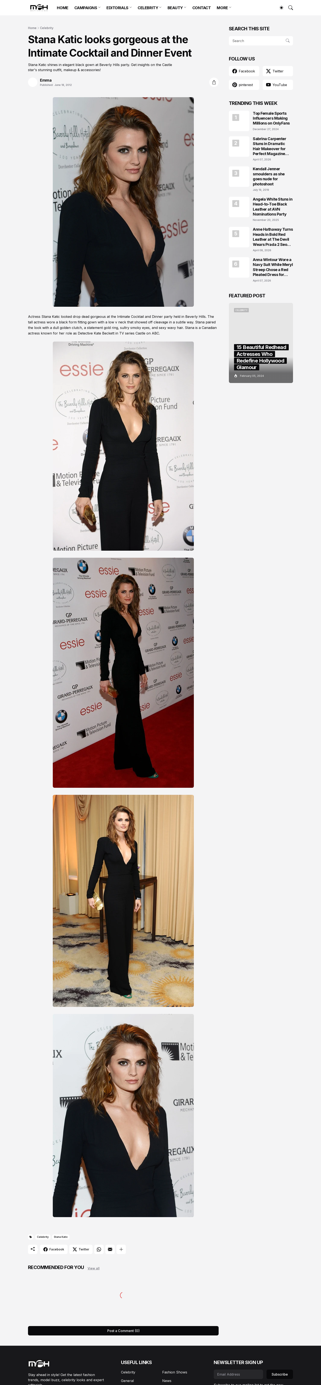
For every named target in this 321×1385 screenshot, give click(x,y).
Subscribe (280, 1374)
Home (32, 28)
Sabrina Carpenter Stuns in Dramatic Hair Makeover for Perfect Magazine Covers (269, 146)
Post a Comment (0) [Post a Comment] (123, 1331)
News (166, 1381)
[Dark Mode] (279, 7)
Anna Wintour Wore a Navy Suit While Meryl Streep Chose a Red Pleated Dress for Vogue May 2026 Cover (273, 267)
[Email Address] (238, 1374)
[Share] (214, 82)
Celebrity (46, 28)
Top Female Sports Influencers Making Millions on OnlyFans (271, 118)
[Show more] (121, 1249)
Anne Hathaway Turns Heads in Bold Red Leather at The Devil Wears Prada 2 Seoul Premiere (273, 237)
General (127, 1381)
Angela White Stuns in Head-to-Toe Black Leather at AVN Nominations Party (273, 206)
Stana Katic (61, 1236)
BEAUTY (175, 8)
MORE (222, 8)
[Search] (288, 7)
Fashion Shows (174, 1372)
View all (94, 1268)
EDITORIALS (117, 8)
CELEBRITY (148, 8)
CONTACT (201, 8)
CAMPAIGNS (85, 8)
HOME (62, 8)
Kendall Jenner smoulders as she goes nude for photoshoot (269, 176)
